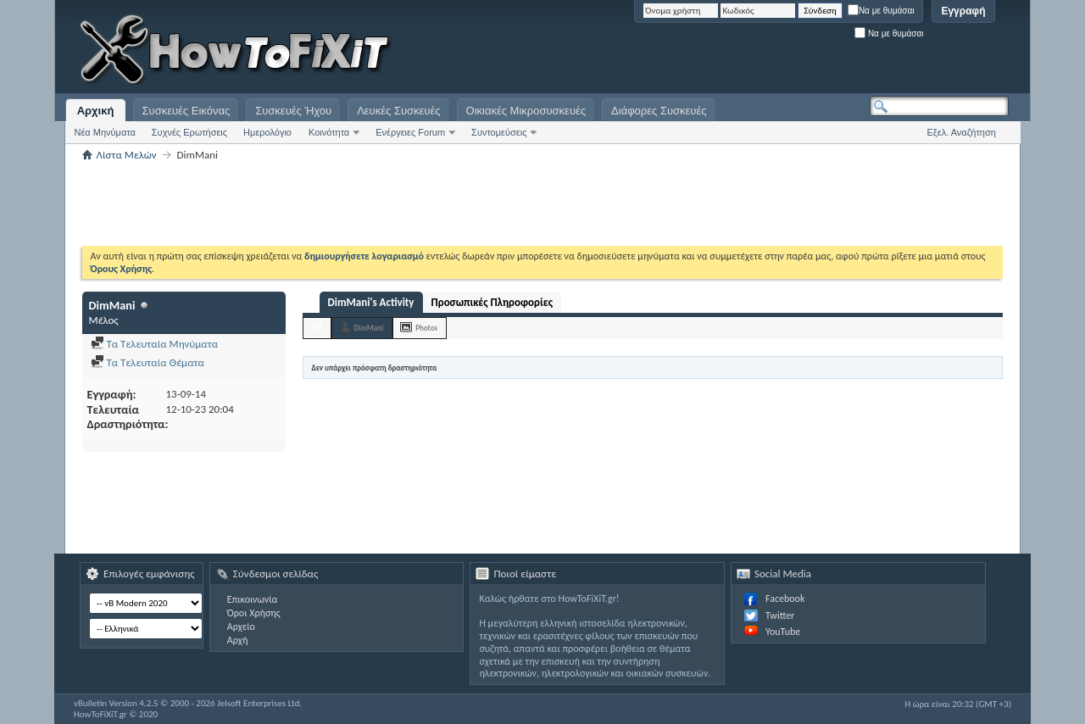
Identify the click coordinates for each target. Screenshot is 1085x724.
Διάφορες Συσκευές (658, 110)
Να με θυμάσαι (881, 10)
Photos (426, 327)
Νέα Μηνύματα (105, 132)
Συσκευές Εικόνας (186, 110)
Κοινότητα (329, 132)
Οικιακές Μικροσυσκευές (526, 110)
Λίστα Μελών (127, 154)
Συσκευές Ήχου (293, 110)
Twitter (779, 615)
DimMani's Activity (371, 302)
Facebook (784, 598)
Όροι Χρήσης (254, 613)
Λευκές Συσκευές (398, 110)
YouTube (782, 632)
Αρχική (95, 110)
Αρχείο (241, 626)
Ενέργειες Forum (410, 132)
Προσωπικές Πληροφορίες (492, 302)
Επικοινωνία (252, 599)
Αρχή (237, 640)
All (317, 326)
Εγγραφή (963, 11)
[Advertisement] (796, 50)
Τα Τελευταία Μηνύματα (155, 343)
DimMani (369, 327)
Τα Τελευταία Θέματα (147, 362)
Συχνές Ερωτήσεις (189, 132)
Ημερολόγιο (267, 132)
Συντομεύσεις (498, 132)
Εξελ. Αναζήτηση (961, 132)
